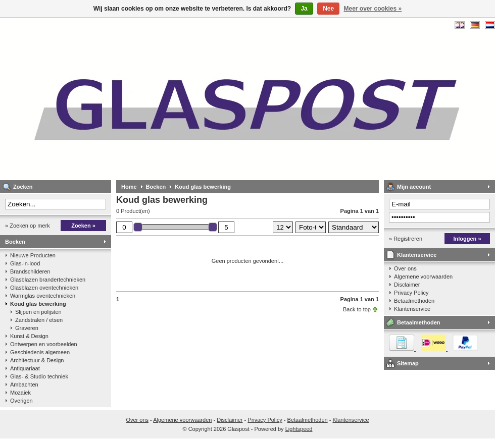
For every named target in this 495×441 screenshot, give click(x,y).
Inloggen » (467, 239)
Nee (328, 8)
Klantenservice (416, 255)
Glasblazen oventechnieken (44, 288)
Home (129, 187)
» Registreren (405, 239)
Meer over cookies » (373, 8)
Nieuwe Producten (33, 255)
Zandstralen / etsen (39, 320)
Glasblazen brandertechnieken (47, 280)
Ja (304, 8)
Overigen (21, 401)
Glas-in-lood (25, 263)
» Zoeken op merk (27, 226)
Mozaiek (20, 393)
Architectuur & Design (37, 360)
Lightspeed (299, 429)
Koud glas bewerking (38, 304)
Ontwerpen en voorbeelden (43, 344)
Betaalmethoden (414, 301)
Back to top (357, 309)
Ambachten (24, 384)
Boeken (15, 242)
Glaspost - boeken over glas (134, 99)
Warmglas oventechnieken (42, 296)
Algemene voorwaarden (423, 276)
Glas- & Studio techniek (39, 376)
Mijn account (414, 187)
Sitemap (408, 363)
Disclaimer (407, 285)
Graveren (26, 328)
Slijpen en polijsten (38, 312)
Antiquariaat (25, 368)
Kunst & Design (29, 336)
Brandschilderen (30, 271)
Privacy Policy (411, 293)
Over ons (405, 268)
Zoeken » (83, 226)
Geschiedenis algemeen (40, 352)
